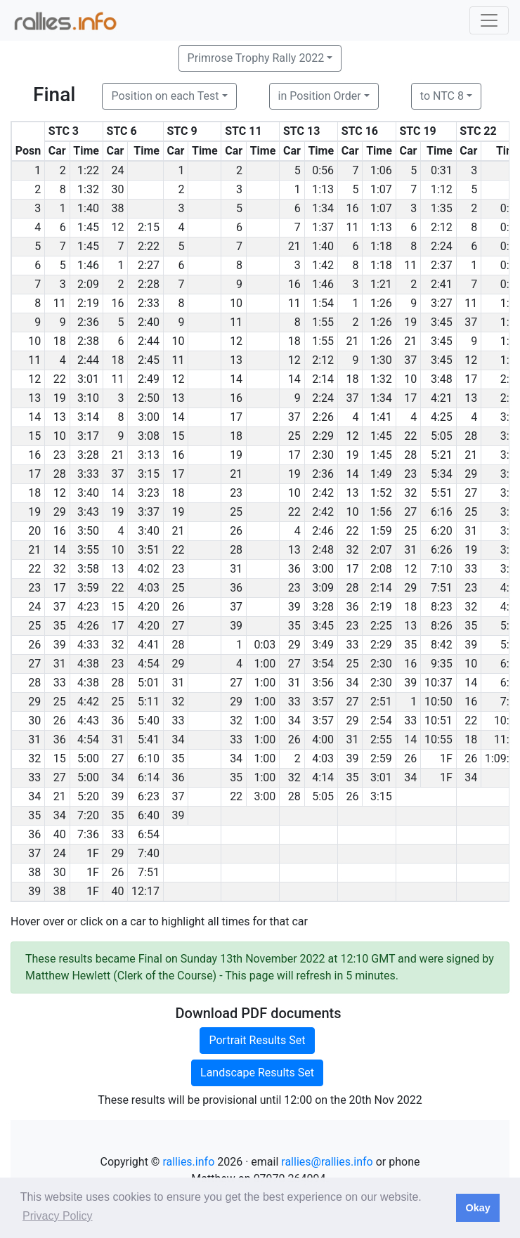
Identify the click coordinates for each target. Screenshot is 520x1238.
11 (352, 227)
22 (59, 379)
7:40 (149, 853)
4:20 (149, 606)
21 (294, 246)
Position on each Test (165, 96)
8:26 (442, 625)
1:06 (381, 170)
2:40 (149, 322)
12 (117, 227)
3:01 (88, 379)
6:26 (442, 549)
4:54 (149, 663)
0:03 (265, 644)
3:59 (88, 587)
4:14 (323, 777)
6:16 (442, 512)
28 (470, 436)
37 (470, 322)
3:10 (88, 398)
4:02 (149, 568)
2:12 (442, 227)
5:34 (442, 474)
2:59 (381, 758)
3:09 (323, 587)
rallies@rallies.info (326, 1161)
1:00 (265, 663)
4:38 (88, 663)
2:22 (149, 246)
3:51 (149, 549)
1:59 (381, 530)
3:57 (323, 701)
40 (59, 834)
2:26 (323, 417)
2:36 (88, 322)
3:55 (88, 549)
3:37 (149, 512)
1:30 (381, 360)
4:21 (442, 398)
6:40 (149, 815)
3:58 (88, 568)
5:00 (88, 758)
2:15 (149, 227)
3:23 (149, 493)
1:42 (323, 265)
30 (117, 189)
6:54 (149, 834)
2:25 (381, 625)
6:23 (149, 796)
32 (410, 493)
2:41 (442, 284)
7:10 (442, 568)
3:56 (323, 682)
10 (236, 303)
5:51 (442, 493)
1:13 (323, 189)
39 (294, 606)
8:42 (442, 644)
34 (352, 682)
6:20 (442, 530)
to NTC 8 (442, 96)
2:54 (381, 720)
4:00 (323, 739)
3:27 (442, 303)
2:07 (381, 549)
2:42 (323, 493)
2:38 (88, 341)
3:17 (88, 436)
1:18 (381, 246)
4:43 (88, 720)
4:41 (149, 644)
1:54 (323, 303)
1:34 (323, 208)
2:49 (149, 379)
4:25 (442, 417)
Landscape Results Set (257, 1072)
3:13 (149, 455)
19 (410, 322)
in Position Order (319, 96)
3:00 (149, 417)
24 (117, 170)
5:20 (88, 796)
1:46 (88, 265)
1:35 (442, 208)
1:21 (381, 284)
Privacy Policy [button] (57, 1216)
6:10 (149, 758)
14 (236, 379)
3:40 (88, 493)
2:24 (442, 246)
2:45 (149, 360)
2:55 (381, 739)
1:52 (381, 493)
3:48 (442, 379)
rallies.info (188, 1161)
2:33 (149, 303)
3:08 (149, 436)
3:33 (88, 474)
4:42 (88, 701)
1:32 (88, 189)
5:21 (442, 455)
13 (236, 360)
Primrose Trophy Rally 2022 (256, 58)
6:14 (149, 777)
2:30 (323, 455)
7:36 (88, 834)
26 (236, 530)
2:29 (323, 436)
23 (59, 455)
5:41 (149, 739)
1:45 (88, 227)
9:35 (442, 663)
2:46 (323, 530)
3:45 (442, 322)
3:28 (88, 455)
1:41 (381, 417)
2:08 (381, 568)
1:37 (323, 227)
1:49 (381, 474)
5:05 (442, 436)
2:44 (149, 341)
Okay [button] (477, 1207)
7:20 (88, 815)
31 (470, 530)
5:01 (149, 682)
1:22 (88, 170)
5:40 (149, 720)
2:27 (149, 265)
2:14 (323, 379)
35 (59, 625)
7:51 (442, 587)
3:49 (323, 644)
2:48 (323, 549)
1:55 (323, 322)
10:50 (438, 701)
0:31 (442, 170)
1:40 (88, 208)
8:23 (442, 606)
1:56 (381, 512)
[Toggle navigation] (489, 20)
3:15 (149, 474)
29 (470, 474)
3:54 (323, 663)
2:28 (149, 284)
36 (294, 568)
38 (117, 208)
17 (470, 379)
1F (446, 758)
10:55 (438, 739)
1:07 (381, 189)
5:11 (149, 701)
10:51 (438, 720)
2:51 (381, 701)
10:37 (438, 682)
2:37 (442, 265)
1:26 (381, 303)
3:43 (88, 512)
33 (470, 568)
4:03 (149, 587)
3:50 (88, 530)
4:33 (88, 644)
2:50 (149, 398)
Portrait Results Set (257, 1040)
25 (294, 436)
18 (59, 341)
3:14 (88, 417)
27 (470, 493)
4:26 (88, 625)
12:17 (145, 891)
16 (352, 208)
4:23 (88, 606)
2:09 (88, 284)
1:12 (442, 189)
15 (177, 436)
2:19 (88, 303)
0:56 (323, 170)
